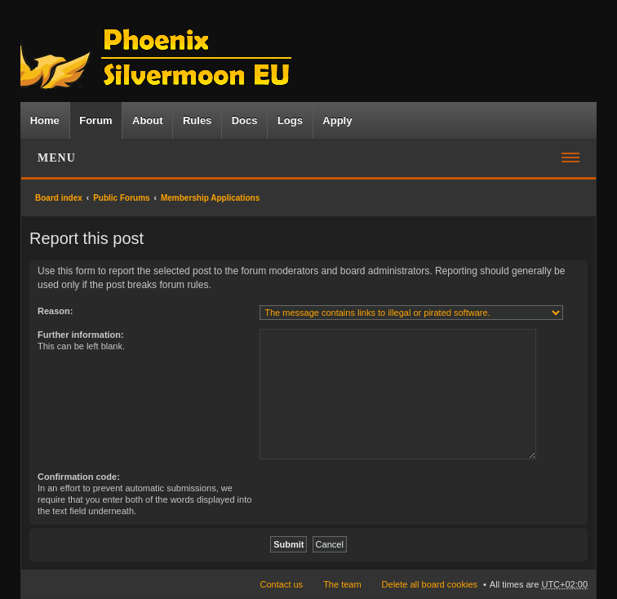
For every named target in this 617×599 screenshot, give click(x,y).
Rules (197, 120)
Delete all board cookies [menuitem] (429, 584)
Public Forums (121, 197)
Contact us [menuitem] (282, 584)
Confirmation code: (79, 476)
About (147, 120)
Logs (290, 120)
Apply (337, 120)
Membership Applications (210, 197)
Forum (95, 120)
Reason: (55, 311)
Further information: (81, 334)
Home (45, 120)
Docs (245, 120)
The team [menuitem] (342, 584)
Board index (58, 197)
